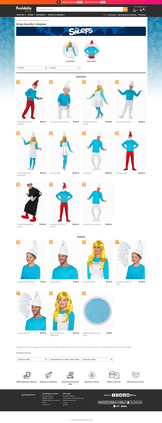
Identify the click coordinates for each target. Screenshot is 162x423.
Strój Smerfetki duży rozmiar (90, 123)
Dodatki (53, 68)
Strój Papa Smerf (122, 173)
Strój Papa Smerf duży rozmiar (57, 225)
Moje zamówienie (47, 396)
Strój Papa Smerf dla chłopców (24, 123)
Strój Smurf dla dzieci (123, 122)
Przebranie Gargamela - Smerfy (25, 225)
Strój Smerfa (87, 173)
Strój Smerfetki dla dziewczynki (23, 174)
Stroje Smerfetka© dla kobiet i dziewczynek (64, 359)
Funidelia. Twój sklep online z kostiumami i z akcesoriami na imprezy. (23, 9)
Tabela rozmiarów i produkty (51, 400)
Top (104, 15)
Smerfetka (70, 61)
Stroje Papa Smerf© (24, 359)
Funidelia (19, 20)
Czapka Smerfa (55, 282)
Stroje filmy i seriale (89, 359)
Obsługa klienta (28, 395)
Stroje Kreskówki (34, 20)
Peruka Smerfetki (89, 282)
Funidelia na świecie (69, 396)
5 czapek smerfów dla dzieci (123, 283)
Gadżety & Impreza (56, 15)
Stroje (30, 15)
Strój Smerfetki (55, 173)
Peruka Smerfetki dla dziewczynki (57, 334)
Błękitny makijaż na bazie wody (92, 334)
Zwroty (44, 402)
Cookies (65, 402)
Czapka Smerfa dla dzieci (26, 282)
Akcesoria (40, 15)
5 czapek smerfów (23, 333)
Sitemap (65, 405)
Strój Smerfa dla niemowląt (59, 122)
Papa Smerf (91, 61)
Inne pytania (46, 405)
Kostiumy (21, 68)
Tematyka (20, 15)
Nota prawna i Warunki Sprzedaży (73, 398)
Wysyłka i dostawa (47, 398)
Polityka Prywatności (69, 400)
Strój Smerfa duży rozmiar (92, 224)
